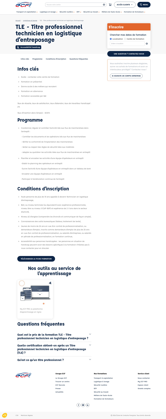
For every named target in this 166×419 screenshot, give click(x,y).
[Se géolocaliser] (147, 43)
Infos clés (25, 59)
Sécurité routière (100, 385)
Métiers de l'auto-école (103, 395)
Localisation (117, 39)
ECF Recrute (60, 385)
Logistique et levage (30, 20)
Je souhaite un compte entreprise (126, 76)
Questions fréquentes (79, 59)
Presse (58, 388)
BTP (95, 388)
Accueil (18, 20)
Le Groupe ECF (61, 378)
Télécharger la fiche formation (36, 259)
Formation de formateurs (103, 399)
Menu (144, 4)
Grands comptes (144, 388)
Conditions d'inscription (56, 59)
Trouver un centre (62, 382)
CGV (17, 415)
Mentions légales (27, 415)
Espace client (143, 385)
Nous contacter (144, 378)
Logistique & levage (101, 382)
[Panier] (110, 4)
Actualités (59, 392)
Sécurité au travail (101, 392)
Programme (37, 59)
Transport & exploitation (103, 378)
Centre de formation (135, 39)
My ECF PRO (142, 382)
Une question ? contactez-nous (129, 54)
